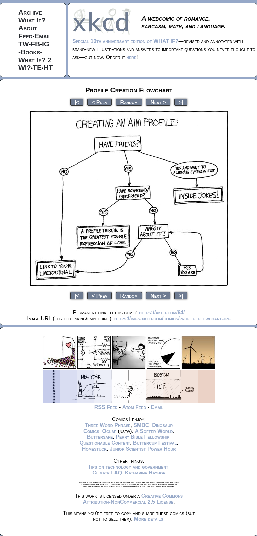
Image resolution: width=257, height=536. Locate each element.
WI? (24, 67)
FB (35, 44)
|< (77, 102)
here (132, 57)
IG (45, 44)
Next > (158, 102)
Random (129, 102)
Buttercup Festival (155, 443)
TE (37, 67)
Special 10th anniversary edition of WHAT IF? (125, 41)
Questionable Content (104, 443)
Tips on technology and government (128, 467)
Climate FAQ (107, 472)
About (27, 28)
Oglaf (109, 431)
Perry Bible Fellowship (142, 437)
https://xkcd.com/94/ (162, 312)
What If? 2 (35, 59)
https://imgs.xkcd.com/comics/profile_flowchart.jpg (172, 318)
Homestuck (94, 449)
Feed (25, 36)
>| (181, 102)
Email (42, 36)
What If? (32, 20)
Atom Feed (134, 407)
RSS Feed (106, 407)
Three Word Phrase (107, 425)
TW (23, 44)
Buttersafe (100, 437)
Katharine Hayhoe (145, 472)
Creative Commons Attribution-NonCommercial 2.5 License (133, 499)
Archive (30, 12)
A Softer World (154, 431)
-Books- (30, 52)
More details (148, 519)
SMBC (141, 425)
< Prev (99, 102)
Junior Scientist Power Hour (143, 449)
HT (48, 67)
